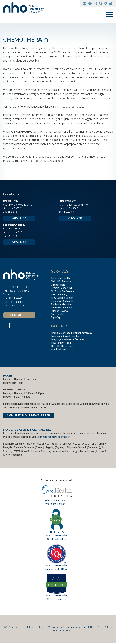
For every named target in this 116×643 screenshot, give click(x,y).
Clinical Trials (58, 284)
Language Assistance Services (67, 339)
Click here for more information (53, 436)
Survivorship (57, 314)
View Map (19, 218)
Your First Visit (59, 349)
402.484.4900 (10, 212)
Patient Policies (104, 627)
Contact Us (19, 315)
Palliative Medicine (61, 304)
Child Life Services (61, 281)
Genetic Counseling (61, 288)
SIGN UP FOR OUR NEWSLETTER (28, 415)
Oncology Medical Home (64, 301)
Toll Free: (8, 290)
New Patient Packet (61, 342)
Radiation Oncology (61, 307)
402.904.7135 (10, 235)
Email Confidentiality (60, 630)
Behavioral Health (60, 278)
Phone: (6, 287)
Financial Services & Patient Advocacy (71, 332)
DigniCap (56, 317)
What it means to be (56, 595)
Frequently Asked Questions (66, 336)
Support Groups (59, 311)
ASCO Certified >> (56, 599)
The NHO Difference (62, 346)
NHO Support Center (62, 297)
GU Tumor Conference (62, 291)
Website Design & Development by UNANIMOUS (70, 627)
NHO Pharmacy (59, 294)
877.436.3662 (21, 290)
